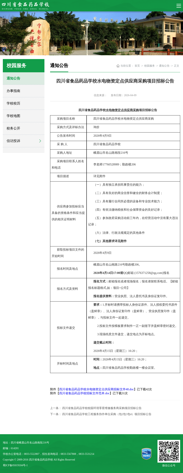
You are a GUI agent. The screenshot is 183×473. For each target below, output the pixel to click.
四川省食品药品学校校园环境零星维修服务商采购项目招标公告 (102, 408)
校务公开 (13, 128)
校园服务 (149, 65)
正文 (176, 65)
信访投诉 (13, 141)
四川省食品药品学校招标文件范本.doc (84, 393)
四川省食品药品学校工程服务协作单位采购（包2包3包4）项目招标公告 (107, 414)
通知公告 (13, 78)
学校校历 (13, 103)
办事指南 (13, 91)
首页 (137, 65)
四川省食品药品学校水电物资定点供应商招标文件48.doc (96, 389)
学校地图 (13, 116)
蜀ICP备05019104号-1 (15, 465)
